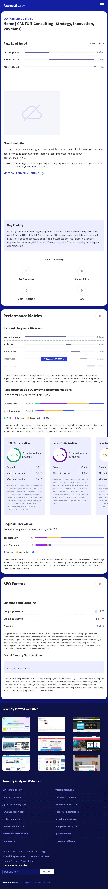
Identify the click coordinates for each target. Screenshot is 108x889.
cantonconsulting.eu (18, 18)
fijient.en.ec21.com (65, 840)
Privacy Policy (9, 860)
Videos (5, 851)
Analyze (47, 871)
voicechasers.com (64, 789)
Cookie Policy (27, 860)
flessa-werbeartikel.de (67, 811)
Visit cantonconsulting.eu (24, 173)
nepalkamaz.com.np (66, 818)
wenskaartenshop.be (66, 804)
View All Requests (54, 359)
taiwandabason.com (13, 811)
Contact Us (31, 851)
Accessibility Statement (14, 856)
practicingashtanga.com (15, 833)
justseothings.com (12, 789)
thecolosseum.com (65, 797)
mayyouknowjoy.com (66, 826)
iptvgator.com (63, 833)
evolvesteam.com (11, 818)
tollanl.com (8, 840)
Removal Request (40, 856)
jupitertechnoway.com (14, 804)
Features (17, 851)
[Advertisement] (54, 81)
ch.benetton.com (11, 797)
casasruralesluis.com (13, 826)
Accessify (14, 5)
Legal (44, 851)
